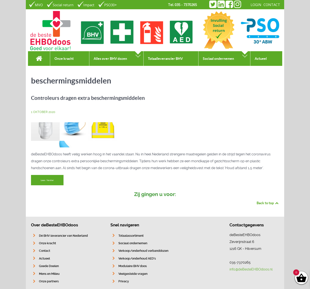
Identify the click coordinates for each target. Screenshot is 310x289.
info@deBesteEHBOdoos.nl (251, 269)
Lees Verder (47, 180)
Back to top (268, 203)
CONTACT (272, 4)
